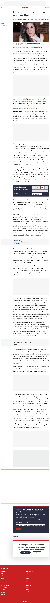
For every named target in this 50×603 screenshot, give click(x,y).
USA (39, 43)
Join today (25, 552)
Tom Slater (3, 589)
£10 (38, 187)
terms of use (23, 599)
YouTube (7, 568)
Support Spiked (4, 575)
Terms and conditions (5, 576)
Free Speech (28, 580)
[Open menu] (1, 7)
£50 (46, 187)
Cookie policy (3, 580)
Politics (36, 43)
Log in (47, 7)
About (2, 573)
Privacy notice (3, 578)
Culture (27, 575)
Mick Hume (3, 594)
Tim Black (3, 596)
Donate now (36, 194)
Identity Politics (30, 43)
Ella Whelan (3, 592)
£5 (33, 187)
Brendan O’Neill (4, 587)
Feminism (27, 578)
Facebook (1, 568)
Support (18, 529)
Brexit (27, 576)
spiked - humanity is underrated (25, 8)
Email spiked (28, 591)
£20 (42, 187)
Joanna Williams (4, 591)
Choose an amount (40, 191)
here (38, 108)
